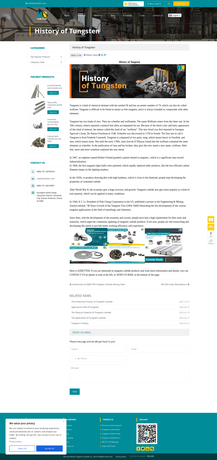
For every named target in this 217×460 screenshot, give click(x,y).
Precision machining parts (112, 425)
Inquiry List (182, 3)
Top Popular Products (40, 56)
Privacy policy (121, 456)
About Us (53, 93)
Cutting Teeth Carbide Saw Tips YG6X (54, 138)
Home (66, 15)
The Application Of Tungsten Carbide (88, 318)
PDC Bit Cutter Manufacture (174, 284)
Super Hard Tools (108, 446)
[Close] (63, 421)
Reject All (22, 448)
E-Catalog (127, 15)
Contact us (158, 15)
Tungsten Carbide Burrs (111, 438)
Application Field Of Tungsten (85, 307)
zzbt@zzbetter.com (37, 3)
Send (74, 392)
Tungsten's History (79, 323)
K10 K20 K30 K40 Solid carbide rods (54, 86)
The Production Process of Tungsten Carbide (92, 301)
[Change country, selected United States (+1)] (75, 359)
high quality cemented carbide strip (54, 105)
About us (98, 15)
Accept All (49, 448)
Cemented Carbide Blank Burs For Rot (53, 122)
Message (129, 373)
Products (82, 15)
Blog (113, 15)
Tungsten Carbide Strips (111, 433)
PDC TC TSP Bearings (110, 442)
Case (142, 15)
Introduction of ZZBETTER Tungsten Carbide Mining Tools (98, 284)
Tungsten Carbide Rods (111, 429)
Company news (37, 62)
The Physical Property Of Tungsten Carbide (91, 312)
